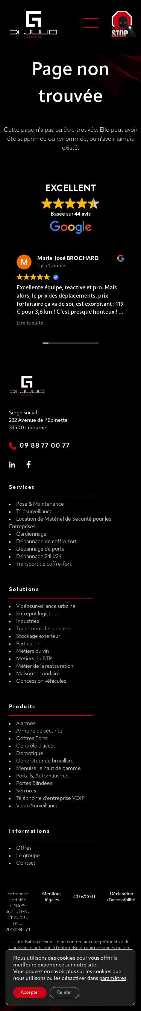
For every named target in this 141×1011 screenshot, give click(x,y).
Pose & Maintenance (40, 504)
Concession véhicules (41, 681)
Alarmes (25, 724)
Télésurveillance (34, 512)
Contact (25, 863)
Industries (27, 621)
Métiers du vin (32, 651)
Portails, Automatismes (43, 776)
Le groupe (28, 856)
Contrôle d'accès (36, 746)
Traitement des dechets (43, 629)
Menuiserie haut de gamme (48, 768)
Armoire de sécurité (39, 731)
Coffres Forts (31, 738)
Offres (24, 848)
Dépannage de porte (40, 549)
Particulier (27, 644)
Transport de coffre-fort (43, 564)
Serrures (26, 791)
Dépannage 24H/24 (38, 557)
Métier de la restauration (44, 666)
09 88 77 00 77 (45, 446)
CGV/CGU (84, 897)
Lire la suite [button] (30, 323)
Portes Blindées (34, 783)
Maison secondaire (38, 674)
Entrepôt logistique (38, 614)
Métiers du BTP (34, 659)
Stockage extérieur (38, 636)
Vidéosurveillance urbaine (46, 606)
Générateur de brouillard (45, 761)
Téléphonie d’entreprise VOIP (50, 798)
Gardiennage (31, 534)
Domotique (29, 753)
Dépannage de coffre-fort (46, 542)
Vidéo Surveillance (37, 806)
